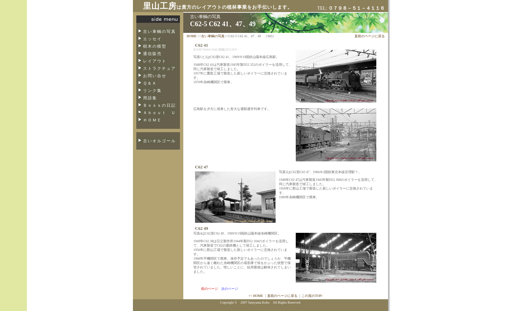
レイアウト (155, 61)
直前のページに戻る (369, 36)
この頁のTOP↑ (312, 296)
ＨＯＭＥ (152, 120)
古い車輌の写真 (159, 31)
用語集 (150, 98)
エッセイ (152, 39)
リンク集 (152, 90)
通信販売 (152, 53)
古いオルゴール (159, 141)
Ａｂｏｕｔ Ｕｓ (156, 114)
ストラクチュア (159, 68)
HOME (191, 36)
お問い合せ (155, 75)
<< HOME (255, 296)
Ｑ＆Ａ (150, 83)
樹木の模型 (155, 46)
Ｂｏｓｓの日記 (159, 105)
